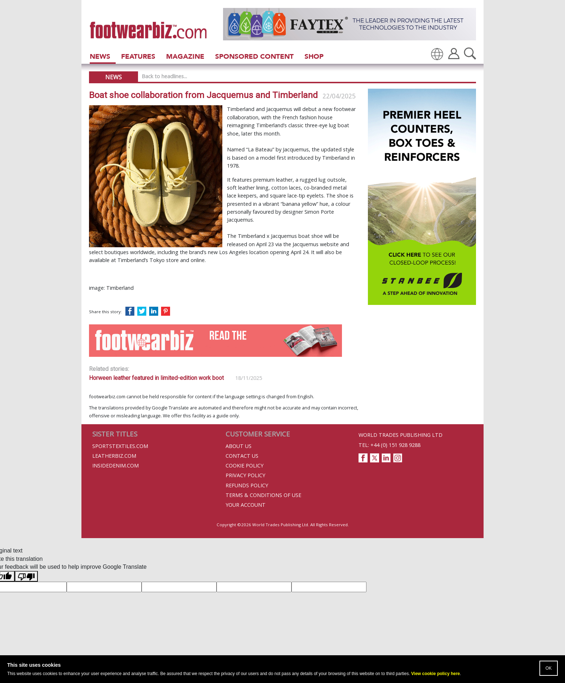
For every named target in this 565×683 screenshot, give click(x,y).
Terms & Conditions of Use (263, 495)
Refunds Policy (247, 485)
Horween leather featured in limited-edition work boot (156, 377)
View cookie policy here (435, 673)
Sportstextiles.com (120, 446)
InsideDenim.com (115, 465)
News (100, 56)
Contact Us (242, 455)
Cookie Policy (244, 465)
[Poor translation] (26, 576)
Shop (314, 56)
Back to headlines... (164, 76)
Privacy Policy (245, 475)
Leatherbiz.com (114, 455)
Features (138, 56)
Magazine (185, 56)
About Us (239, 446)
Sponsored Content (254, 56)
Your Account (246, 504)
